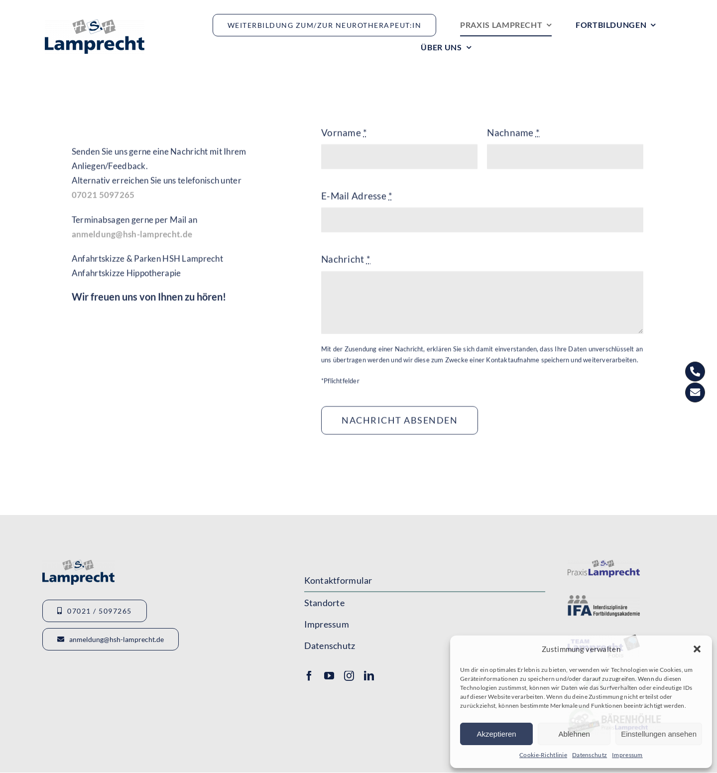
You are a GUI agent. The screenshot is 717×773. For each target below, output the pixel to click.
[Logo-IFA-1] (604, 600)
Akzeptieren (496, 734)
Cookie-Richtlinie (543, 755)
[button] (697, 649)
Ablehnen (574, 734)
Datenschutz (589, 755)
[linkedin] (369, 676)
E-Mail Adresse (357, 197)
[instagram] (349, 676)
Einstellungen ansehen (659, 734)
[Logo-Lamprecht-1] (604, 564)
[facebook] (309, 676)
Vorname (344, 133)
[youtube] (329, 676)
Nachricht (345, 260)
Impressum (627, 755)
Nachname (513, 133)
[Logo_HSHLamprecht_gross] (94, 24)
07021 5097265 (103, 196)
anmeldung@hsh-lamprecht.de (132, 235)
